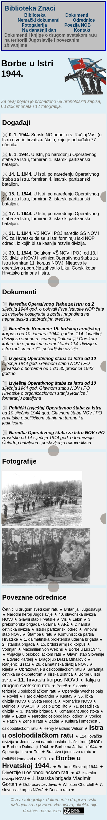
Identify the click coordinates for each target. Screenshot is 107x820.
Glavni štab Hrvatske (38, 619)
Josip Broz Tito (54, 706)
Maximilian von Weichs (43, 649)
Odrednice (84, 20)
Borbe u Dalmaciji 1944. (28, 746)
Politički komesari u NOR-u (26, 759)
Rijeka (8, 669)
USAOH (29, 706)
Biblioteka (34, 15)
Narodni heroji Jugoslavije (30, 614)
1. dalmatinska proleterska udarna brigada (62, 639)
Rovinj (13, 696)
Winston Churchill (79, 784)
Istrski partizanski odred (57, 629)
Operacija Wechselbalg (82, 691)
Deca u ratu (60, 790)
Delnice (9, 706)
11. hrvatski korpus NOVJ (49, 680)
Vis (64, 619)
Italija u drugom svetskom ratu (51, 682)
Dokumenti (76, 15)
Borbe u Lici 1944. (85, 649)
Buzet (21, 716)
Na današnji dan (39, 30)
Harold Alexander (39, 696)
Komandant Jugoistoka (79, 711)
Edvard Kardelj (20, 659)
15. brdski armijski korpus (63, 644)
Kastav (66, 696)
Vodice (95, 716)
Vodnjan (10, 649)
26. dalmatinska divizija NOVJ (63, 664)
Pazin (12, 721)
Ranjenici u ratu (16, 664)
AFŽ (65, 624)
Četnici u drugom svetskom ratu (30, 609)
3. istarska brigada (37, 711)
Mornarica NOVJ (77, 701)
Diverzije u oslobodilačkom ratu (36, 772)
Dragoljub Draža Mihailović (63, 659)
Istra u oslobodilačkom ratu (52, 731)
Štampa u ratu (40, 634)
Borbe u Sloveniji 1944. (79, 766)
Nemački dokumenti (39, 20)
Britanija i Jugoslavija (82, 609)
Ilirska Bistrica (61, 674)
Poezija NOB (77, 25)
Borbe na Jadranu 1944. (77, 746)
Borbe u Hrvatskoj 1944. (41, 761)
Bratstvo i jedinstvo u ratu (69, 751)
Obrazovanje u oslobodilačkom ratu (51, 669)
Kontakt (82, 30)
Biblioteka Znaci (29, 8)
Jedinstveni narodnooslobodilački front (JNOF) (61, 741)
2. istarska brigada (19, 644)
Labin (78, 619)
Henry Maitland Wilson (64, 728)
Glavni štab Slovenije (85, 654)
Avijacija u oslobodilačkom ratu (34, 654)
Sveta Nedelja (45, 701)
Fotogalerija (34, 25)
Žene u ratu (33, 721)
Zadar (54, 721)
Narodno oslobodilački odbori (58, 716)
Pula (6, 716)
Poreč (62, 686)
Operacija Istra (15, 751)
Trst (38, 751)
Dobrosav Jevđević (40, 784)
